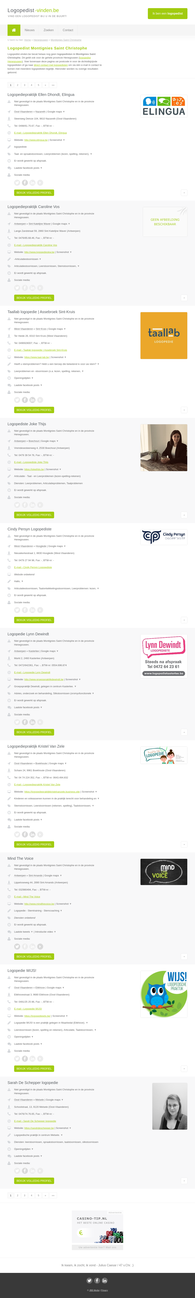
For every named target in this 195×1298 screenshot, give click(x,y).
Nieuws (30, 30)
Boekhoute (41, 763)
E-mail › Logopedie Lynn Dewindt (32, 672)
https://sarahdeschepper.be (39, 1128)
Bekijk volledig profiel (34, 192)
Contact (68, 30)
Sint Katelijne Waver (40, 223)
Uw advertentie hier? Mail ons (97, 1247)
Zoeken (49, 30)
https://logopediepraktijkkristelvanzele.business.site (52, 791)
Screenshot (57, 140)
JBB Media (94, 1290)
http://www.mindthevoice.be (39, 903)
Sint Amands (35, 875)
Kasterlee (34, 651)
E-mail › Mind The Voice (27, 896)
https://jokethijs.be (34, 469)
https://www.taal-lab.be (36, 357)
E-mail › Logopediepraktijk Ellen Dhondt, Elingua (40, 132)
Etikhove (40, 987)
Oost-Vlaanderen (23, 111)
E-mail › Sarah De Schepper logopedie (35, 1121)
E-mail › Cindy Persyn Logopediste (33, 567)
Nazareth (40, 111)
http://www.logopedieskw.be (39, 252)
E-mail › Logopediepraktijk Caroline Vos (35, 245)
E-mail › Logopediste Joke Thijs (31, 462)
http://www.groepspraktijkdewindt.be (43, 679)
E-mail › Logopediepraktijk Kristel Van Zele (37, 784)
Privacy (104, 1290)
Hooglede (41, 546)
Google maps (56, 111)
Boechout (34, 441)
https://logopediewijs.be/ (37, 1016)
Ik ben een (168, 13)
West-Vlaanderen (23, 328)
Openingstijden (24, 378)
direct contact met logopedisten (51, 65)
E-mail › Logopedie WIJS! (28, 1008)
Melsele (39, 1099)
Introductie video (45, 931)
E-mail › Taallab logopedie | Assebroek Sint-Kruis (40, 350)
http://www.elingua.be (36, 140)
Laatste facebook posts (28, 167)
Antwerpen (20, 223)
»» (53, 85)
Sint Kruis (41, 328)
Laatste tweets (23, 931)
